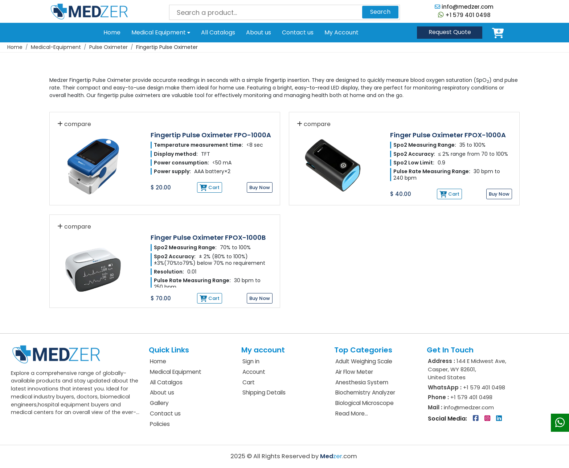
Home (111, 32)
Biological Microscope (364, 403)
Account (253, 372)
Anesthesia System (361, 382)
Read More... (351, 413)
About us (258, 32)
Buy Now (259, 187)
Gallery (159, 403)
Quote (450, 32)
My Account (341, 32)
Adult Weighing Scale (363, 361)
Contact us (298, 32)
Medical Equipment (160, 32)
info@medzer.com (464, 7)
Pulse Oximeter (108, 47)
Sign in (250, 361)
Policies (160, 424)
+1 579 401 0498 (464, 15)
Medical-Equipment (56, 47)
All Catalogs (218, 32)
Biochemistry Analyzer (365, 392)
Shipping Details (264, 392)
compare (74, 124)
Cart (499, 32)
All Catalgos (166, 382)
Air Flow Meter (354, 372)
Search (380, 12)
